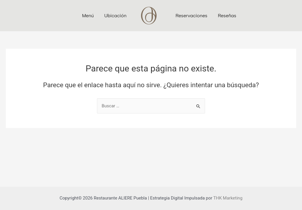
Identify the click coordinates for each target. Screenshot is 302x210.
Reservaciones (191, 15)
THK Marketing (227, 198)
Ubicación (115, 15)
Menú (88, 15)
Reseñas (227, 15)
